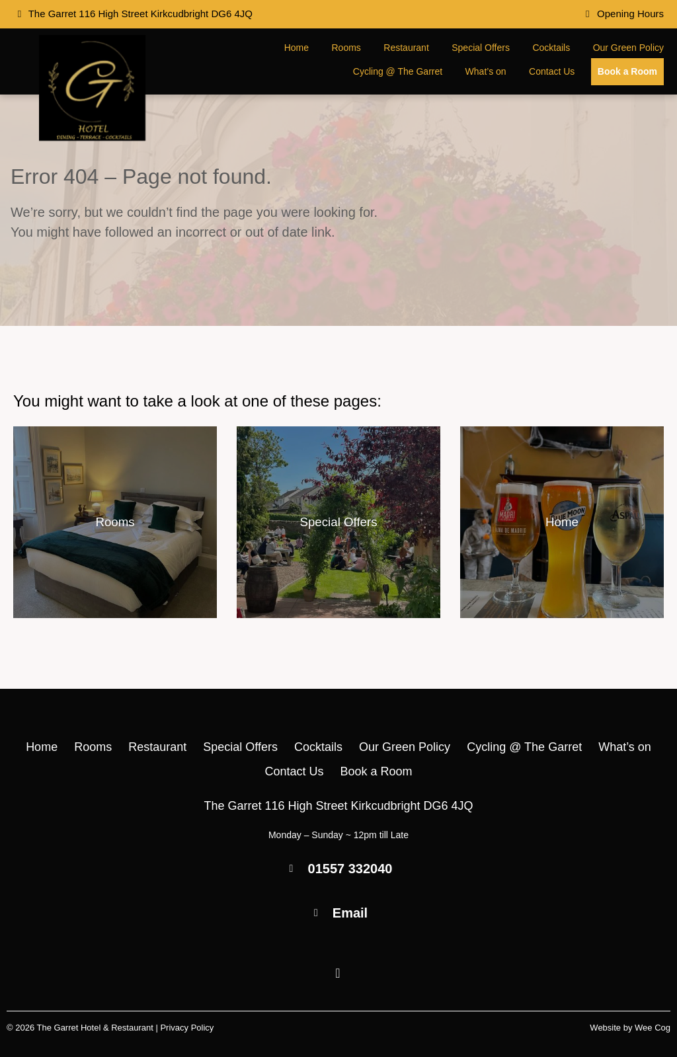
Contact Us (552, 71)
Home (296, 47)
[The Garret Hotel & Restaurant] (92, 137)
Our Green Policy (628, 47)
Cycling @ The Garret (397, 71)
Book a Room (627, 71)
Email (350, 913)
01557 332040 (350, 868)
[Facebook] (338, 973)
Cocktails (551, 47)
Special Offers (481, 47)
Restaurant (405, 47)
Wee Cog (652, 1028)
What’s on (485, 71)
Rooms (346, 47)
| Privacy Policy (184, 1028)
